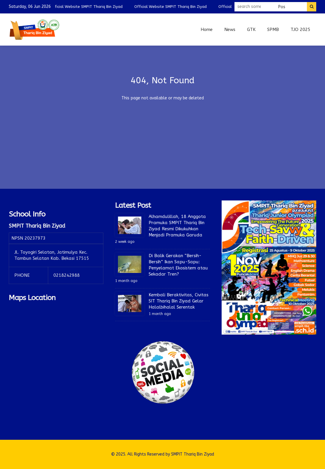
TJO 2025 (300, 29)
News (229, 29)
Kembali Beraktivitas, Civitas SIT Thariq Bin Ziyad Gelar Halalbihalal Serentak (178, 301)
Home (207, 29)
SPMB (273, 29)
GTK (251, 29)
